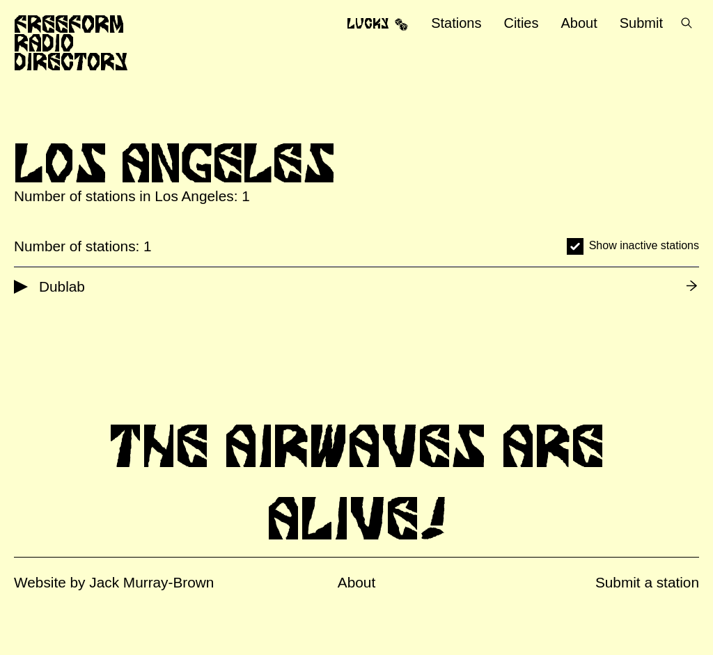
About (579, 23)
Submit (641, 23)
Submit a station (647, 582)
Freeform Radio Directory (71, 42)
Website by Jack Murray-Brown (114, 582)
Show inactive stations (644, 245)
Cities (520, 23)
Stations (456, 23)
